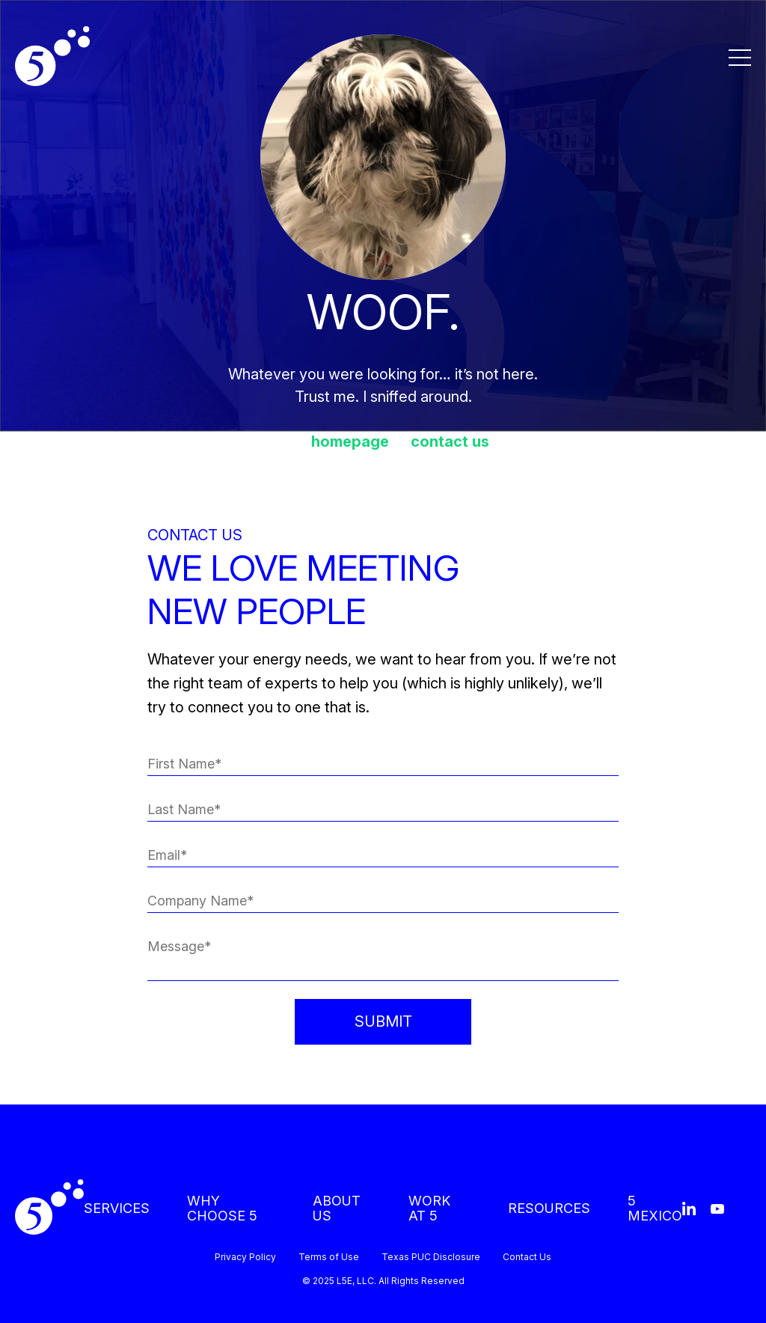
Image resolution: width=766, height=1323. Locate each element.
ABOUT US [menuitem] (337, 1208)
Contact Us (527, 1257)
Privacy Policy (245, 1257)
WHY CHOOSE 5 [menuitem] (222, 1208)
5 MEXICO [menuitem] (655, 1208)
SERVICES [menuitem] (117, 1208)
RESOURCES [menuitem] (549, 1208)
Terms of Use (328, 1257)
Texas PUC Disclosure (431, 1257)
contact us (450, 441)
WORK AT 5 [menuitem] (429, 1208)
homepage (350, 441)
